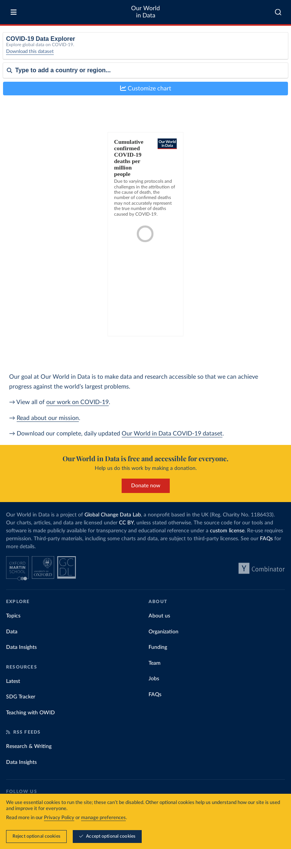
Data (11, 631)
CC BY (126, 523)
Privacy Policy (59, 817)
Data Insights (21, 647)
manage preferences (103, 817)
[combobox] (278, 12)
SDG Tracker (20, 697)
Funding (158, 647)
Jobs (154, 678)
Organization (163, 631)
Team (155, 663)
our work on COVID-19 (77, 402)
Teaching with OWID (30, 712)
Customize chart (145, 88)
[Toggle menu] (13, 12)
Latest (13, 681)
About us (159, 616)
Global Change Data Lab (112, 515)
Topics (13, 616)
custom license (227, 530)
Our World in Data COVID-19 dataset (172, 434)
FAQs (266, 538)
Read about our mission (48, 418)
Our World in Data (145, 12)
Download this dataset (30, 51)
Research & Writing (29, 746)
